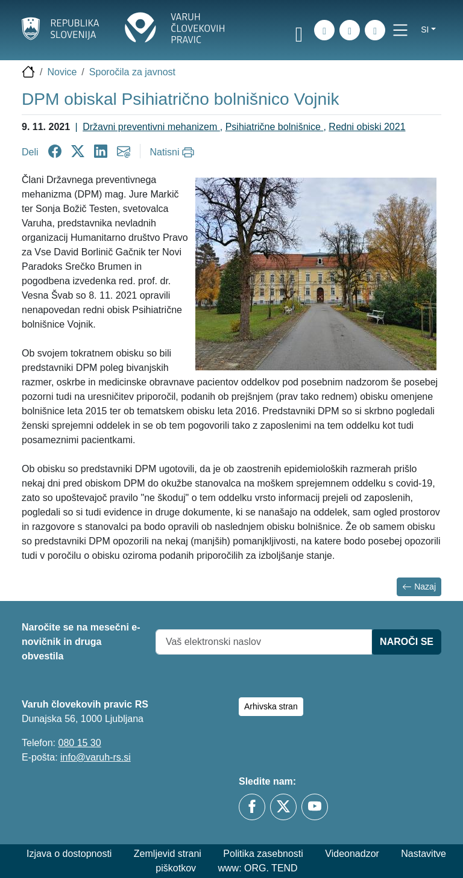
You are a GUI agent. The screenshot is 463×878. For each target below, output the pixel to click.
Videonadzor (352, 853)
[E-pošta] (375, 30)
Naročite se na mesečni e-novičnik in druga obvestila (81, 641)
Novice (62, 72)
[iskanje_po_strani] (324, 30)
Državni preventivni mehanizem (151, 127)
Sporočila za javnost (132, 72)
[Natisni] (174, 152)
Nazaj (419, 587)
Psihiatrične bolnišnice (274, 127)
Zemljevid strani (167, 853)
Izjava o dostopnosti (69, 853)
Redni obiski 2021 (367, 127)
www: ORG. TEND (258, 868)
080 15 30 (79, 743)
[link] (299, 32)
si (425, 29)
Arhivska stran (271, 706)
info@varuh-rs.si (95, 757)
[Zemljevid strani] (349, 30)
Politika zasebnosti (263, 853)
